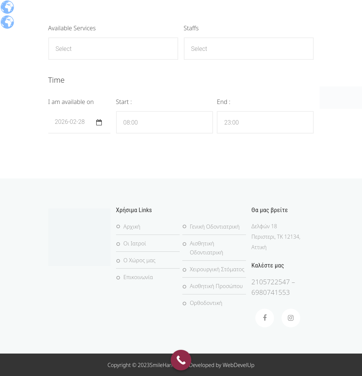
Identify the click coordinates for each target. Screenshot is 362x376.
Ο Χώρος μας (139, 260)
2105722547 (271, 281)
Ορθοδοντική (205, 302)
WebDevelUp (238, 364)
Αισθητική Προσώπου (215, 286)
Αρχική (132, 226)
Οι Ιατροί (134, 243)
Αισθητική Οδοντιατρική (206, 248)
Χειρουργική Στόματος (216, 269)
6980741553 (271, 292)
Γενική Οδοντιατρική (214, 226)
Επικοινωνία (138, 277)
